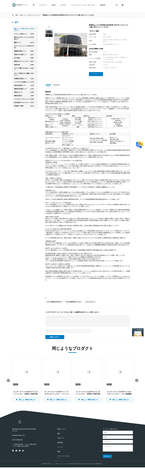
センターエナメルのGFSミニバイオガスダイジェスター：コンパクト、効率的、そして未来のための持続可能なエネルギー (57, 393)
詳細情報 (48, 85)
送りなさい (107, 456)
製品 (53, 5)
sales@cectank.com (18, 435)
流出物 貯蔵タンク (24, 85)
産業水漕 (24, 65)
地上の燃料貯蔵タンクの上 (73, 302)
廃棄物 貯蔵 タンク (24, 51)
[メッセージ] (118, 448)
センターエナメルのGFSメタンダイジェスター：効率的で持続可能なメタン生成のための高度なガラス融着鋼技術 (89, 393)
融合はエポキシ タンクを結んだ (24, 38)
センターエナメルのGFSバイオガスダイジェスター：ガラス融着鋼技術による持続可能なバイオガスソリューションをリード (120, 393)
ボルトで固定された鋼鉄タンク (24, 74)
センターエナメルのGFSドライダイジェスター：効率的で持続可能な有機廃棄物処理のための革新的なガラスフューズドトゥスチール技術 (26, 393)
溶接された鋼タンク (24, 54)
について (43, 5)
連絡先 (103, 5)
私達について (61, 429)
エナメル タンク (90, 302)
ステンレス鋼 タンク (24, 34)
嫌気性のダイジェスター (24, 61)
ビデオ (63, 5)
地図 (58, 451)
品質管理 (60, 442)
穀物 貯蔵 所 (24, 96)
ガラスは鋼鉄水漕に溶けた (54, 302)
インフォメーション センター (83, 5)
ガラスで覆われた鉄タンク (24, 69)
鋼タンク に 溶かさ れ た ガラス (24, 29)
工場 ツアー (61, 438)
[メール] (118, 442)
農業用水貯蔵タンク (24, 89)
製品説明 (56, 85)
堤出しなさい (55, 337)
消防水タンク (24, 92)
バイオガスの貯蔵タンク (24, 82)
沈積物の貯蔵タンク (24, 78)
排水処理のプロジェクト (24, 102)
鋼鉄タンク (24, 42)
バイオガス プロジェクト (24, 99)
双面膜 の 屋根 (24, 106)
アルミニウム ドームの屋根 (24, 46)
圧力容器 (24, 58)
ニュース (60, 447)
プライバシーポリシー (63, 457)
